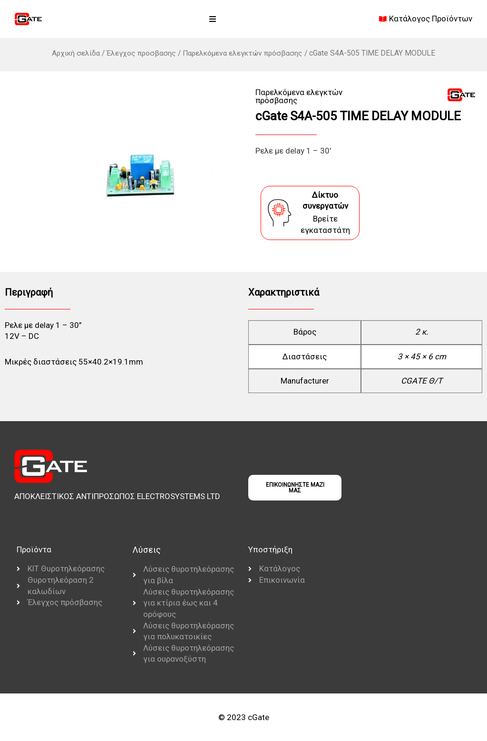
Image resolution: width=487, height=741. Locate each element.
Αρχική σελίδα (73, 53)
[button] (212, 19)
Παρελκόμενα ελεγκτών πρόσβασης (243, 53)
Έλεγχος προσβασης (140, 53)
